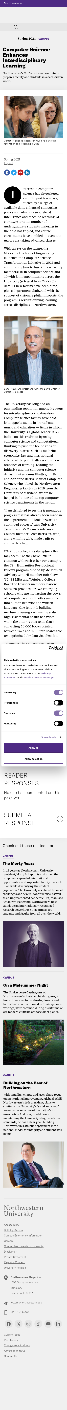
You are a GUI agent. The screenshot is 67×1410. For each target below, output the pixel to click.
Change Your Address (17, 1345)
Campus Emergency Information (23, 1235)
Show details (49, 737)
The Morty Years (18, 863)
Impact (8, 163)
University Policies (15, 1267)
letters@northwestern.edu (26, 1302)
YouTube (48, 1324)
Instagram (28, 1324)
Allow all (33, 747)
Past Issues (11, 1340)
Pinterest (20, 173)
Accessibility (11, 1224)
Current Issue (12, 1334)
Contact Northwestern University (24, 1246)
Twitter (14, 173)
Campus (44, 38)
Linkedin (58, 1324)
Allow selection (33, 758)
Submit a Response (19, 819)
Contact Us (10, 1356)
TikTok (38, 1324)
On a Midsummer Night (25, 985)
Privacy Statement (15, 1257)
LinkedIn (27, 173)
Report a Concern (14, 1262)
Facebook (7, 173)
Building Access (13, 1230)
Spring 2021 (27, 38)
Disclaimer (10, 1251)
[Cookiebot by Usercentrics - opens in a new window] (48, 648)
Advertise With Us (14, 1350)
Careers (9, 1241)
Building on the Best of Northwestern (25, 1085)
